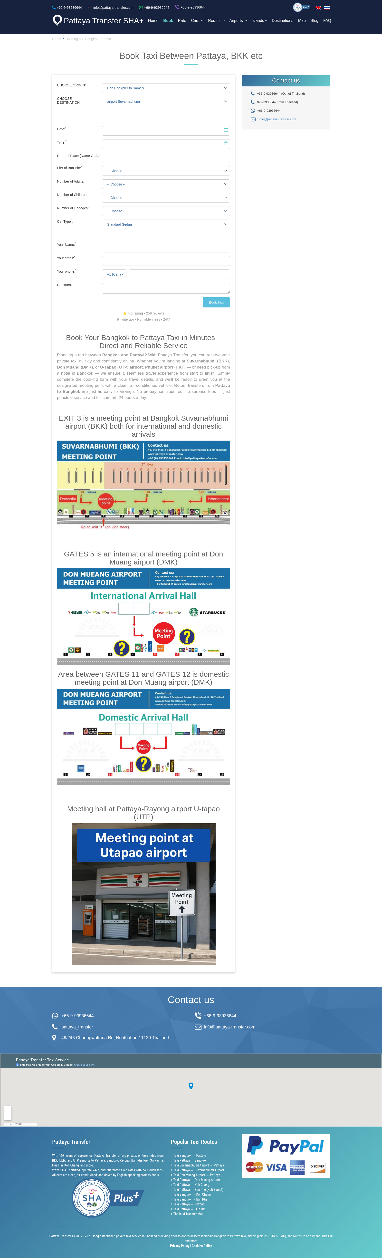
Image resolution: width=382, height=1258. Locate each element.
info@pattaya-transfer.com (277, 119)
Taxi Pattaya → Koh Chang (191, 1185)
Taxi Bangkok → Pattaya (190, 1155)
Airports (238, 20)
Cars (197, 20)
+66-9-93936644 (77, 1015)
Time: (62, 142)
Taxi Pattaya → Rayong (189, 1204)
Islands (259, 20)
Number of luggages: (73, 208)
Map (302, 20)
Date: (61, 129)
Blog (314, 20)
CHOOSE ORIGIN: (71, 85)
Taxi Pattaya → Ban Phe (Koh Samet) (198, 1190)
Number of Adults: (70, 181)
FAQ (327, 20)
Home (153, 20)
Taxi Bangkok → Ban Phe (190, 1199)
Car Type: (65, 221)
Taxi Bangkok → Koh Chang (192, 1194)
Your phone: (66, 271)
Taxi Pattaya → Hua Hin (189, 1209)
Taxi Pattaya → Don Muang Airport (196, 1180)
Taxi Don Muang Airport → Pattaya (196, 1175)
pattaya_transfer (77, 1027)
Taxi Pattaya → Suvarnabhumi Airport (198, 1170)
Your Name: (66, 245)
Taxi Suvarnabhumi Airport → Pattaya (198, 1165)
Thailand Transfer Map (188, 1214)
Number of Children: (72, 195)
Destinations (282, 20)
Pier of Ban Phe (69, 168)
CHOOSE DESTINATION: (69, 100)
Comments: (66, 285)
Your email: (66, 258)
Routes (216, 20)
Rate (182, 20)
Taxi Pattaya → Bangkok (190, 1160)
